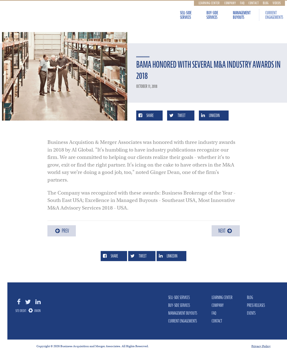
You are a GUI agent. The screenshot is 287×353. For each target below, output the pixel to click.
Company (230, 3)
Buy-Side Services (212, 15)
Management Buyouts (242, 15)
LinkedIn (210, 115)
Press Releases (256, 305)
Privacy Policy (261, 346)
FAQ (242, 3)
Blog (266, 3)
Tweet (177, 115)
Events (251, 313)
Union (37, 310)
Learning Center (209, 3)
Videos (277, 3)
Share (146, 115)
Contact (254, 3)
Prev (61, 230)
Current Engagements (182, 321)
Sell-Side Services (185, 15)
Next (225, 230)
